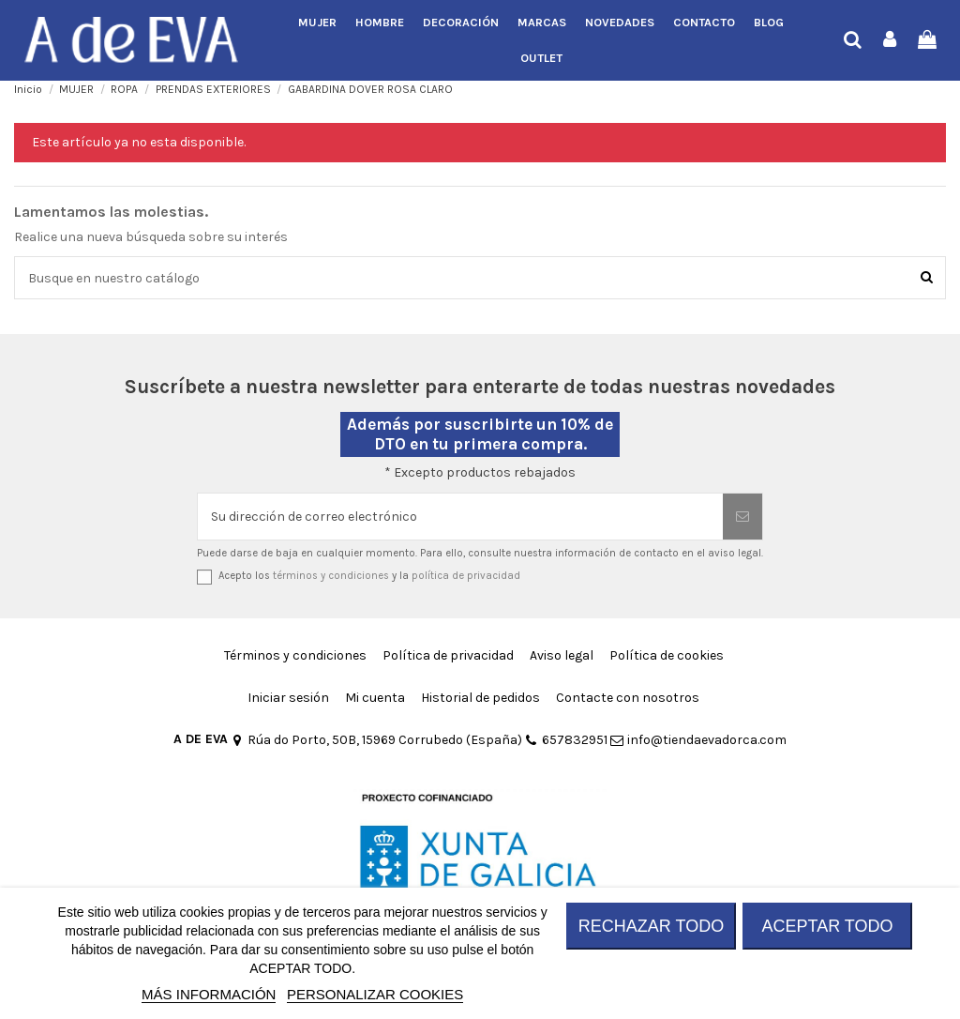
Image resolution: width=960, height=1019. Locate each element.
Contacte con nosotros (627, 698)
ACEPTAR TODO (826, 926)
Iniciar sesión (288, 698)
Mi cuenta (375, 698)
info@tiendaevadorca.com (698, 740)
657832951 (566, 740)
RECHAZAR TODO (651, 926)
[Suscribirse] (742, 517)
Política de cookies (666, 655)
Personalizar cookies (375, 994)
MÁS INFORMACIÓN (209, 994)
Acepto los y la (369, 576)
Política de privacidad (448, 655)
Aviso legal (561, 655)
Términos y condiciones (295, 655)
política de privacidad (466, 576)
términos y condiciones (331, 576)
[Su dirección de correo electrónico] (460, 517)
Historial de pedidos (480, 698)
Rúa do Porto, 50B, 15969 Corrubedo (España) (376, 740)
